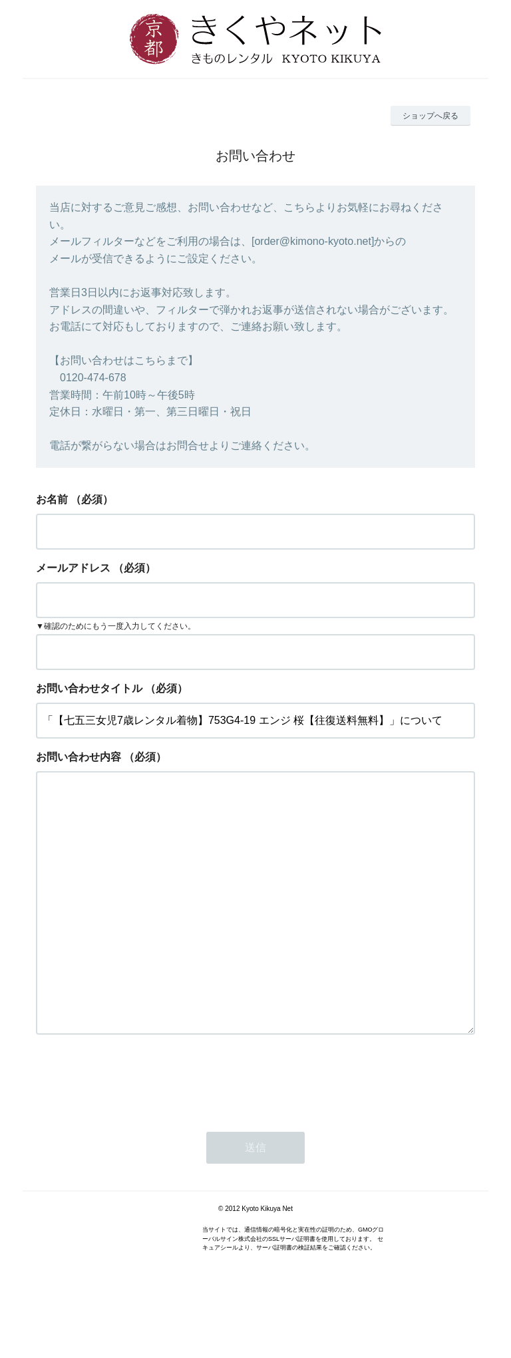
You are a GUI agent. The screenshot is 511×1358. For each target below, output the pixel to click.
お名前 (52, 499)
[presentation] (137, 1132)
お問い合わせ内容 (78, 757)
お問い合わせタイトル (89, 688)
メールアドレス (73, 568)
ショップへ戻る (430, 115)
